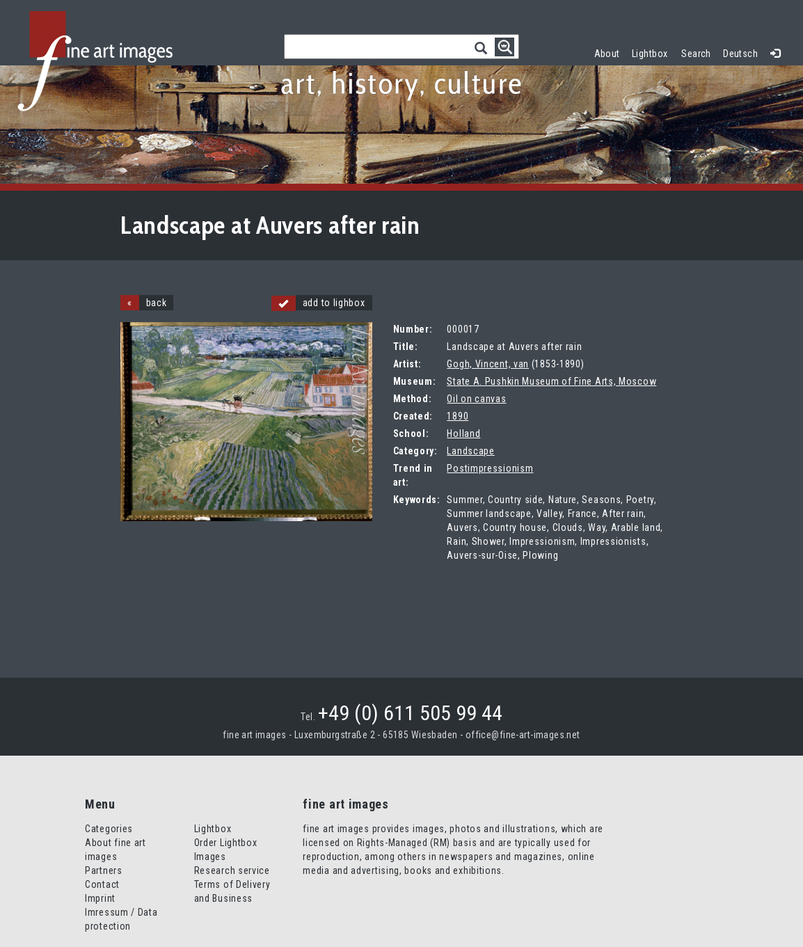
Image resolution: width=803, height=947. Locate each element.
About (607, 53)
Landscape (470, 450)
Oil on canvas (476, 398)
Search (696, 53)
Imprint (100, 898)
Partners (103, 870)
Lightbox (653, 52)
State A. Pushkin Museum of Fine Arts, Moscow (551, 381)
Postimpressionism (490, 468)
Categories (109, 828)
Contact (102, 884)
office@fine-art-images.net (523, 734)
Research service (232, 870)
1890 (457, 416)
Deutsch (740, 53)
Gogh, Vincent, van (488, 363)
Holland (463, 433)
